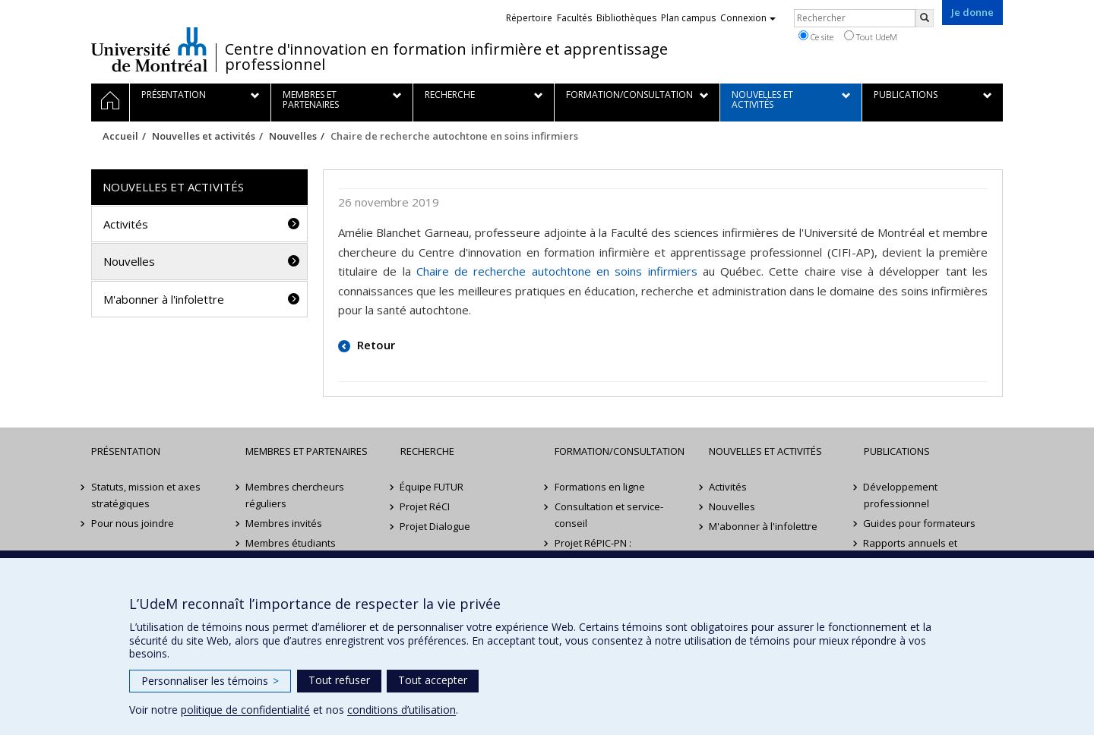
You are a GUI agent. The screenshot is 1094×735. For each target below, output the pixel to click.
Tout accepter (432, 680)
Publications (897, 451)
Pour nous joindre (132, 523)
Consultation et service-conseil (609, 515)
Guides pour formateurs (920, 523)
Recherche (427, 451)
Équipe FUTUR (432, 487)
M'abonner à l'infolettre (163, 299)
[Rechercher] (924, 18)
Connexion (748, 17)
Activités (125, 224)
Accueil (120, 136)
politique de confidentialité (245, 709)
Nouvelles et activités (203, 136)
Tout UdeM (870, 36)
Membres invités (283, 523)
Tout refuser (339, 680)
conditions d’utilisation (401, 709)
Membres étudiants (290, 543)
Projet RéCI (425, 506)
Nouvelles (293, 136)
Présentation (125, 451)
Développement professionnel (901, 495)
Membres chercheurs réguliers (294, 495)
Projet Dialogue (435, 526)
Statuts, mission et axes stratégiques (146, 495)
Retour (374, 344)
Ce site (815, 36)
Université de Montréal (149, 49)
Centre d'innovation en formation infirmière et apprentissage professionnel (446, 57)
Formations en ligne (600, 487)
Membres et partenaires (306, 451)
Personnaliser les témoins (210, 680)
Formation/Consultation (620, 451)
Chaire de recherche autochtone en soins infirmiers (556, 271)
